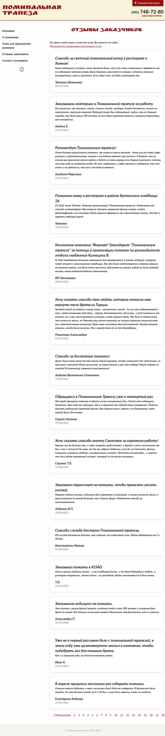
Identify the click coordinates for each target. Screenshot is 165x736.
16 (151, 715)
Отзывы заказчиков (15, 54)
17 (157, 715)
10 (115, 715)
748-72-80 (147, 12)
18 (163, 715)
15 (145, 715)
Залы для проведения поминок (16, 45)
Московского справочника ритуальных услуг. (76, 46)
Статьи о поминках (15, 60)
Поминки (8, 31)
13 (133, 715)
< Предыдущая (62, 715)
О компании (10, 37)
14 (139, 715)
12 (127, 715)
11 (121, 715)
